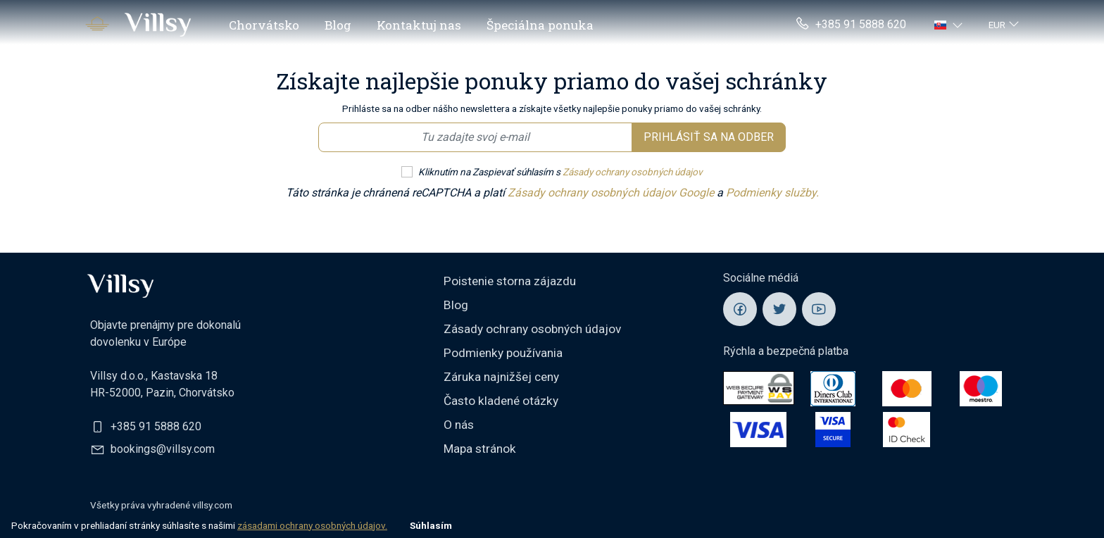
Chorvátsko (264, 25)
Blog (338, 25)
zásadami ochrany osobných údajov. (312, 525)
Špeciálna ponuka (540, 25)
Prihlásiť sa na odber (709, 137)
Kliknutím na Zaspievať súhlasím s (560, 171)
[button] (950, 24)
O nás (459, 425)
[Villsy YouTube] (819, 309)
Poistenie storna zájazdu (510, 281)
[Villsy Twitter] (779, 309)
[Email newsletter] (475, 137)
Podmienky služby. (772, 192)
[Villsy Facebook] (740, 309)
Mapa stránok (480, 449)
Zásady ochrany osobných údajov (633, 171)
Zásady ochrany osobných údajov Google (612, 192)
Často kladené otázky (501, 401)
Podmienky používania (503, 353)
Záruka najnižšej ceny (501, 377)
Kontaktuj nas (419, 25)
